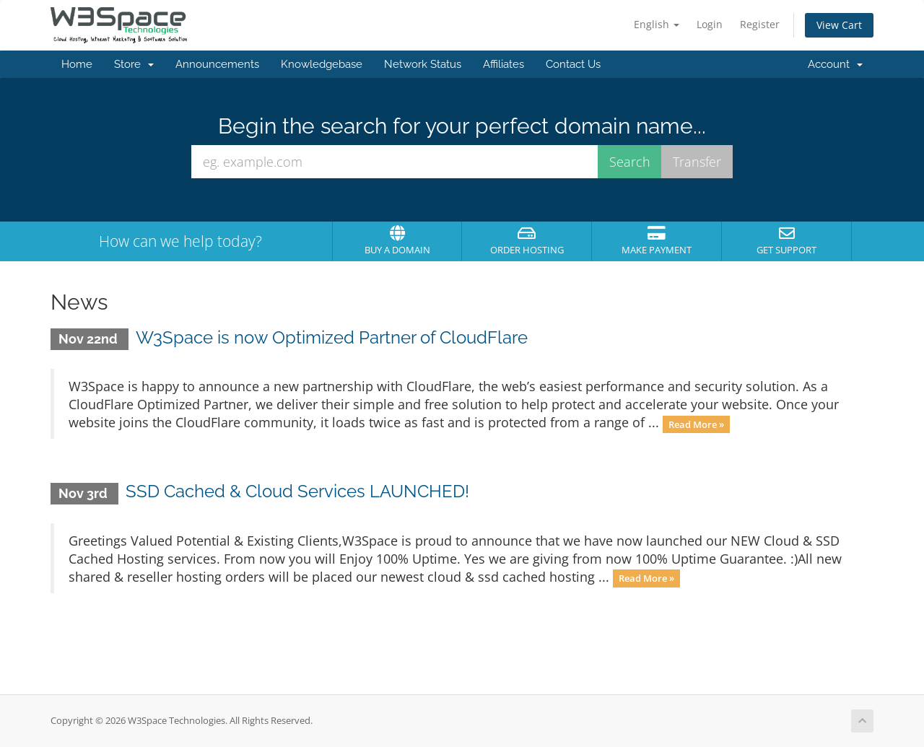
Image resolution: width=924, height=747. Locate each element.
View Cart (839, 25)
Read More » (696, 423)
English (656, 24)
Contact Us (573, 64)
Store (134, 64)
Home (76, 64)
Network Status (422, 64)
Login (710, 24)
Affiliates (503, 64)
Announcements (217, 64)
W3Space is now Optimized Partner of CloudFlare (332, 337)
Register (760, 24)
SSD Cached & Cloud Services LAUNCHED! (297, 491)
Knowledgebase (321, 64)
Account (835, 64)
